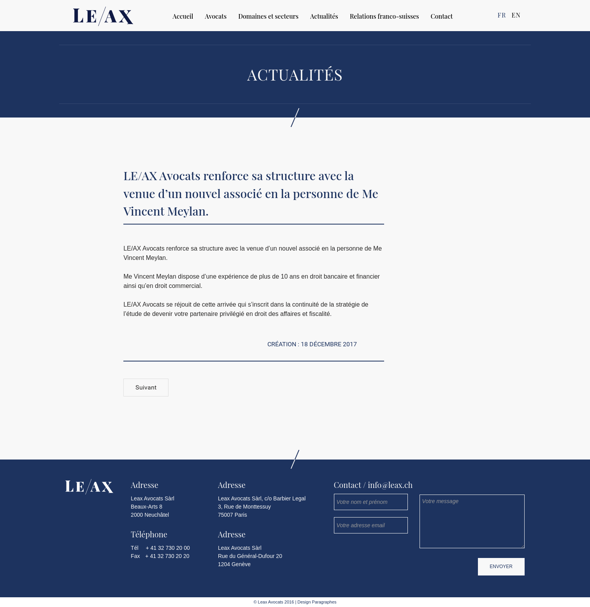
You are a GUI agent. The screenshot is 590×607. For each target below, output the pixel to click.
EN (515, 15)
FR (502, 15)
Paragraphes (324, 602)
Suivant (145, 387)
